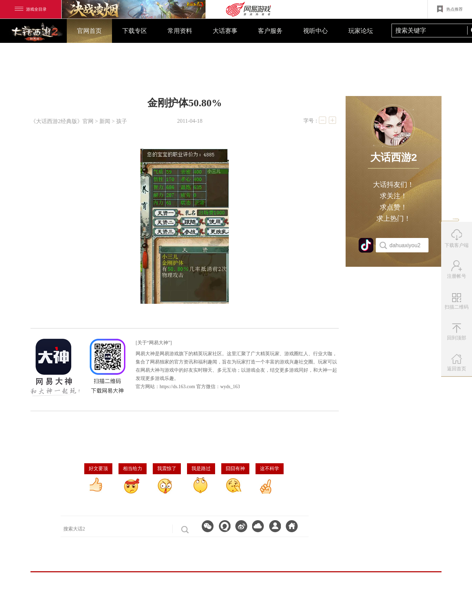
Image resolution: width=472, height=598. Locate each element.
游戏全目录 (31, 9)
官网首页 (89, 30)
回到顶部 (456, 331)
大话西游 (36, 33)
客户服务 (270, 30)
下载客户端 (457, 238)
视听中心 (315, 30)
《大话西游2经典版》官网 (62, 121)
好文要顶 (98, 468)
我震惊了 (166, 468)
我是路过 (201, 468)
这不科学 (269, 468)
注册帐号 (456, 269)
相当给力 (132, 468)
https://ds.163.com (177, 386)
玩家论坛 (360, 30)
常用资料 (179, 30)
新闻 (104, 121)
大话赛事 (225, 30)
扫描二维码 (457, 303)
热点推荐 (450, 8)
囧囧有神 (235, 468)
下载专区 (134, 30)
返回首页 (456, 362)
